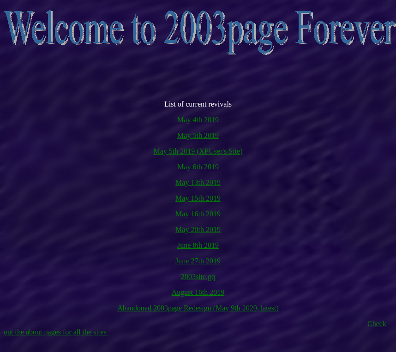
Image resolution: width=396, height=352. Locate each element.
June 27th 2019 (198, 261)
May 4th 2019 (198, 120)
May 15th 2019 (198, 198)
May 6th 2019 (198, 167)
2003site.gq (198, 276)
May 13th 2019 (198, 182)
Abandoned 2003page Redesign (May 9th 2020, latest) (198, 308)
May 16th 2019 (198, 214)
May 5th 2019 (198, 135)
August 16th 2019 (198, 292)
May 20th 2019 (198, 229)
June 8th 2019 (198, 245)
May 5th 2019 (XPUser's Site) (197, 151)
